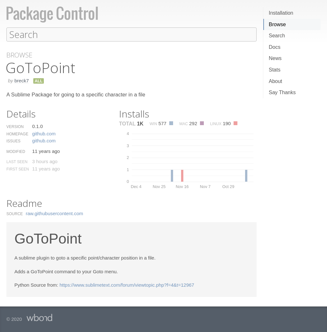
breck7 (21, 80)
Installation (281, 13)
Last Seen (17, 161)
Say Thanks (282, 92)
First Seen (17, 169)
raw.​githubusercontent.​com (54, 213)
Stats (274, 69)
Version (15, 126)
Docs (274, 47)
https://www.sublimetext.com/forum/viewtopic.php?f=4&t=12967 (127, 284)
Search (277, 35)
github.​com (43, 133)
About (275, 81)
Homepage (17, 134)
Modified (15, 151)
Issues (13, 141)
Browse (277, 24)
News (275, 58)
